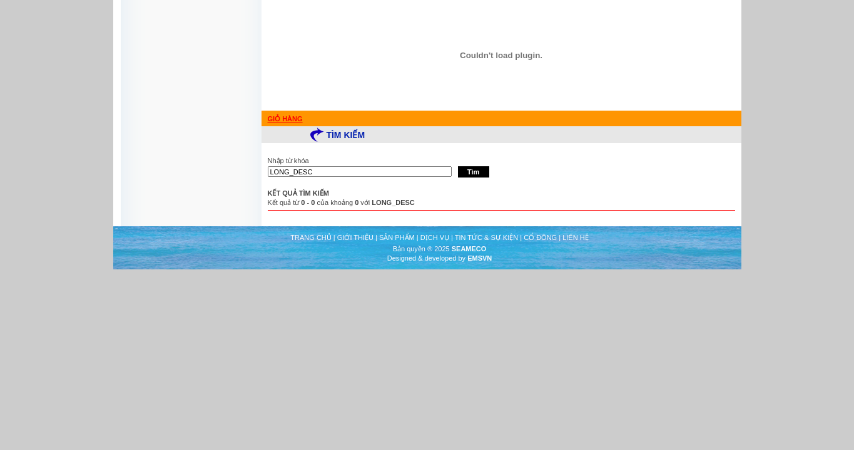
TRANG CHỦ (310, 237)
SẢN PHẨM (397, 237)
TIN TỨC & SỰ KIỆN (486, 237)
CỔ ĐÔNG (540, 237)
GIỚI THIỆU (355, 237)
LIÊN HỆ (575, 237)
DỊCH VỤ (434, 237)
